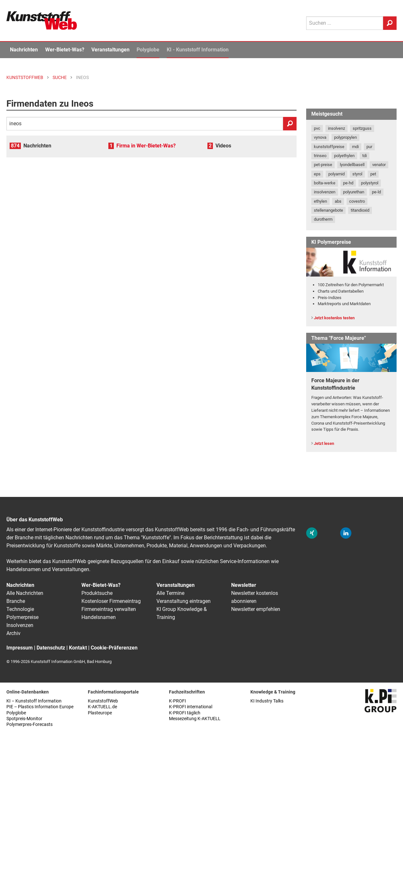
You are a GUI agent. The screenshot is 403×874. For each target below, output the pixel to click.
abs (338, 201)
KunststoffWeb (103, 701)
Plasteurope (100, 713)
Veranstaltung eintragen (183, 601)
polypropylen (345, 137)
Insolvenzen (19, 625)
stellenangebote (328, 210)
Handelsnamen (98, 617)
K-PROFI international (190, 707)
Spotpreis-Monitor (24, 718)
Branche (15, 601)
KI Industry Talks (266, 701)
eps (317, 174)
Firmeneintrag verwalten (108, 609)
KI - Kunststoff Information (198, 50)
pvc (317, 128)
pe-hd (348, 183)
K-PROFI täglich (184, 713)
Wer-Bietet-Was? (64, 50)
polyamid (336, 174)
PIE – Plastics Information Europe (39, 707)
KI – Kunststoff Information (34, 701)
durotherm (323, 219)
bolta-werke (324, 183)
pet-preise (323, 164)
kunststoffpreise (329, 146)
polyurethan (353, 192)
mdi (355, 146)
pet (373, 174)
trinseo (320, 155)
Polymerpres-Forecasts (29, 724)
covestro (357, 201)
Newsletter (243, 585)
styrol (357, 174)
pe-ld (376, 192)
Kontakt (78, 648)
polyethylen (344, 155)
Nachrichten (24, 50)
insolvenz (336, 128)
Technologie (20, 609)
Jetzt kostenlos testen (334, 317)
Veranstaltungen (110, 50)
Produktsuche (97, 593)
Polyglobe (148, 50)
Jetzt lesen (324, 443)
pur (369, 146)
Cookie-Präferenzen (114, 648)
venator (379, 164)
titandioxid (360, 210)
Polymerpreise (22, 617)
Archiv (13, 633)
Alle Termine (170, 593)
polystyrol (369, 183)
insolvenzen (324, 192)
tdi (364, 155)
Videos (223, 146)
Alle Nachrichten (24, 593)
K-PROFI (177, 701)
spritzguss (362, 128)
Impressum (19, 648)
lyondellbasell (352, 164)
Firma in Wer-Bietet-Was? (146, 146)
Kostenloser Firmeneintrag (111, 601)
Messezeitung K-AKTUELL (195, 718)
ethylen (320, 201)
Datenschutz (51, 648)
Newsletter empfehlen (255, 609)
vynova (320, 137)
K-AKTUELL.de (102, 707)
